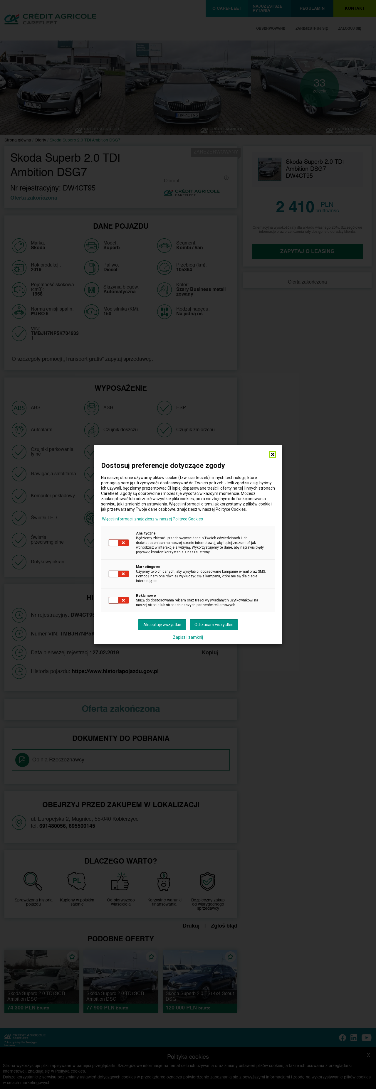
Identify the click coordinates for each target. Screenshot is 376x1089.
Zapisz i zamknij (188, 637)
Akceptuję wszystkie (162, 624)
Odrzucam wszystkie (214, 624)
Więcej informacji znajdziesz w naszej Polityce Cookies (152, 519)
